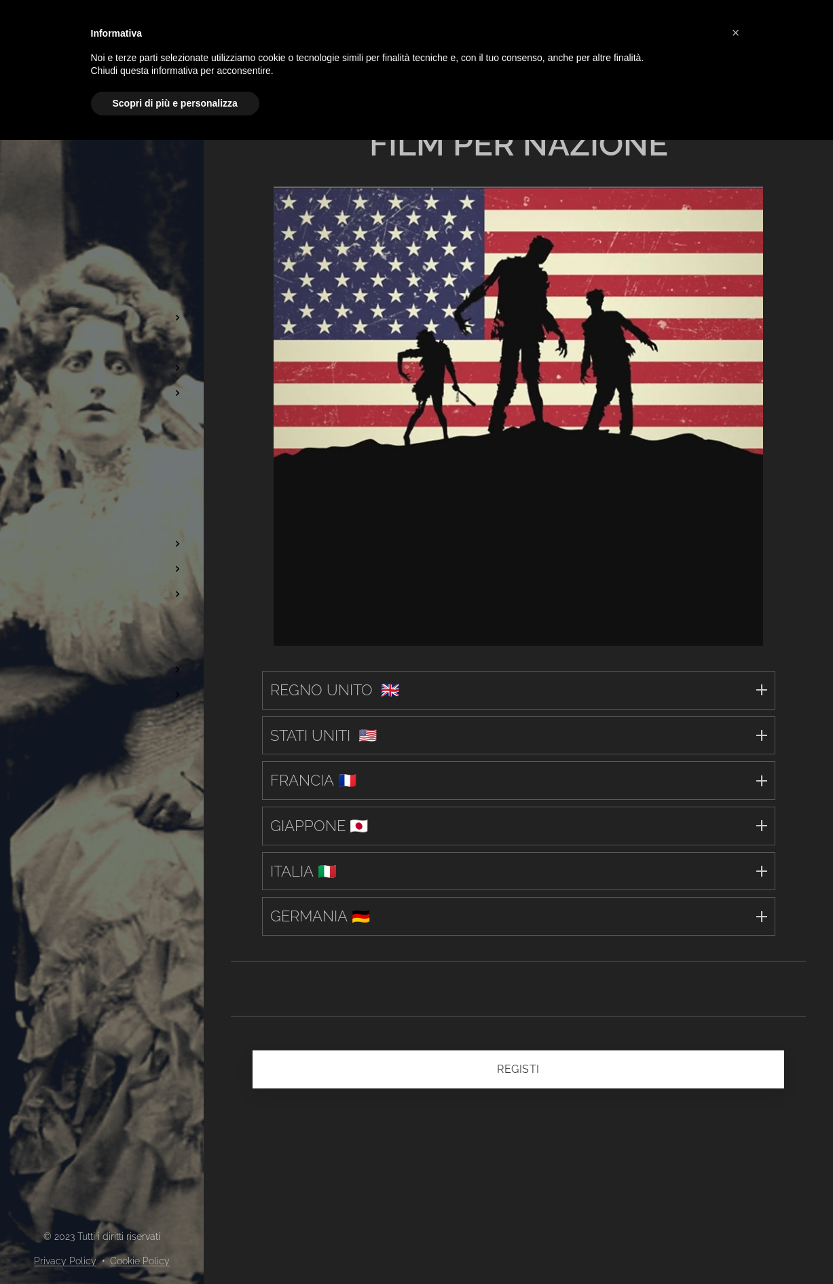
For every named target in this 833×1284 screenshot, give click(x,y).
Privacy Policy (65, 1260)
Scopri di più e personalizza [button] (175, 103)
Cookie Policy (140, 1260)
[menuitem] (102, 152)
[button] (736, 32)
